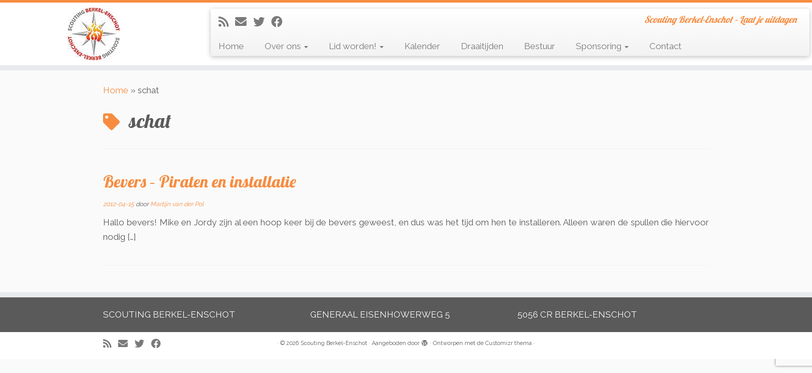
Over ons (286, 46)
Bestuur (539, 46)
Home (231, 46)
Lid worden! (356, 46)
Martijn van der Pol (177, 204)
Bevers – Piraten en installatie (199, 181)
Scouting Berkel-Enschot (333, 343)
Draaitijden (482, 46)
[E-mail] (244, 21)
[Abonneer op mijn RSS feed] (227, 21)
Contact (665, 46)
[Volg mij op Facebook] (280, 21)
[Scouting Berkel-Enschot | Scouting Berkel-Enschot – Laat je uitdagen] (93, 34)
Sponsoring (602, 46)
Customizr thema (508, 343)
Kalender (422, 46)
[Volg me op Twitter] (262, 21)
